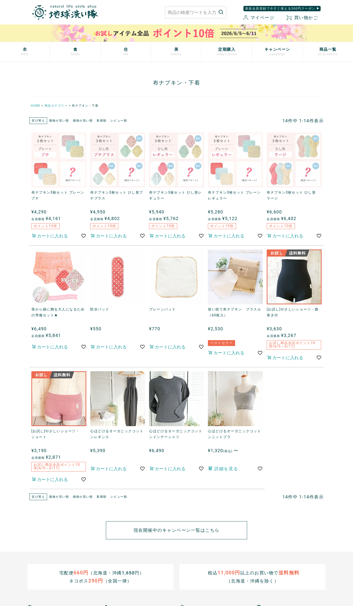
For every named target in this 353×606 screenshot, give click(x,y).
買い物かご (302, 17)
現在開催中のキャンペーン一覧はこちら (177, 530)
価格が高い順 (83, 120)
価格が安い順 (59, 120)
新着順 (102, 120)
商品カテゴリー (56, 105)
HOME (35, 105)
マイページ (258, 17)
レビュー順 (119, 120)
